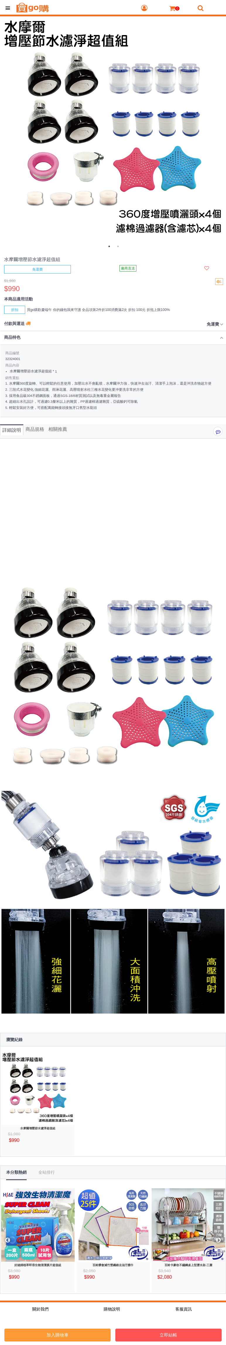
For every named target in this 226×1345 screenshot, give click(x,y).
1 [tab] (109, 246)
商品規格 (34, 429)
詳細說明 (11, 430)
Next (218, 1240)
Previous (8, 1240)
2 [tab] (118, 246)
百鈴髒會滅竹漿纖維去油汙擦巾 (113, 1265)
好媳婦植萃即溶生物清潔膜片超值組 (37, 1265)
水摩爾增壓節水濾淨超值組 (37, 1128)
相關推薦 (57, 429)
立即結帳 (168, 1334)
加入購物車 (58, 1334)
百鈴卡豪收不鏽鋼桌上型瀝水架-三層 (188, 1265)
